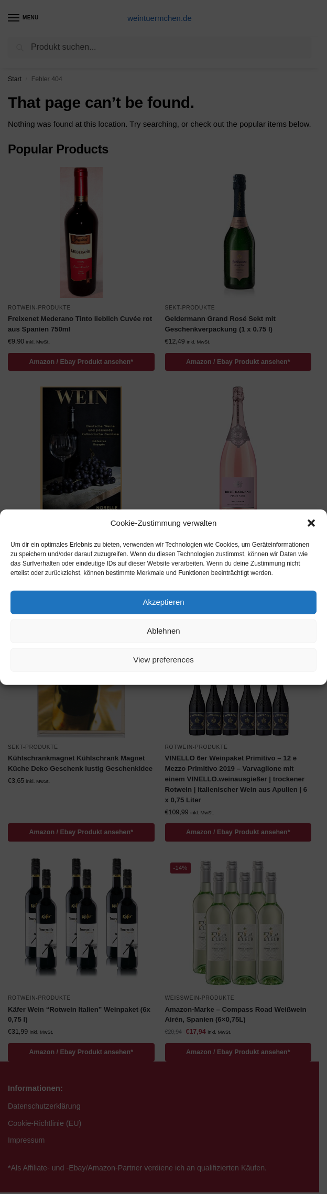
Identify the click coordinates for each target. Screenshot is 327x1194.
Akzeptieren (163, 602)
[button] (311, 523)
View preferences (163, 659)
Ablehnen (163, 630)
